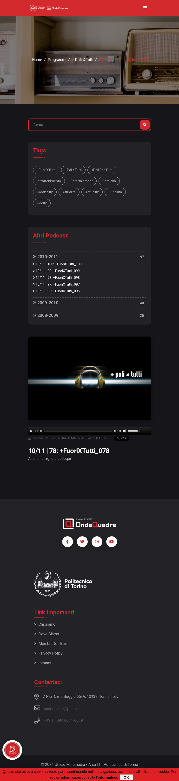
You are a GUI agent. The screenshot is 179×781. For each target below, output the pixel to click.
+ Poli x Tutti (82, 59)
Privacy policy (48, 653)
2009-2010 (45, 302)
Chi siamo (44, 624)
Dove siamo (46, 634)
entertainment (82, 181)
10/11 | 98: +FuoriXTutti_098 (56, 278)
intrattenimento (49, 181)
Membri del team (51, 643)
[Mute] (125, 431)
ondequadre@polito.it (57, 708)
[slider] (78, 431)
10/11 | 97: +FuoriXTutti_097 (56, 284)
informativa (107, 777)
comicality (45, 192)
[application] (89, 431)
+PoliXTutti (73, 170)
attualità (69, 192)
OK (126, 777)
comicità (109, 181)
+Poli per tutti (102, 170)
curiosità (115, 192)
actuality (92, 192)
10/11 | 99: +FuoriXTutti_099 (56, 271)
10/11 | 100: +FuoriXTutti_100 (57, 264)
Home (37, 59)
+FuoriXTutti (46, 170)
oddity (42, 203)
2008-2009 (45, 315)
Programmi (57, 59)
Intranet (42, 663)
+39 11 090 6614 (58, 720)
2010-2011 (45, 256)
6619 (78, 720)
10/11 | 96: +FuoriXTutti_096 (56, 291)
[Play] (31, 431)
